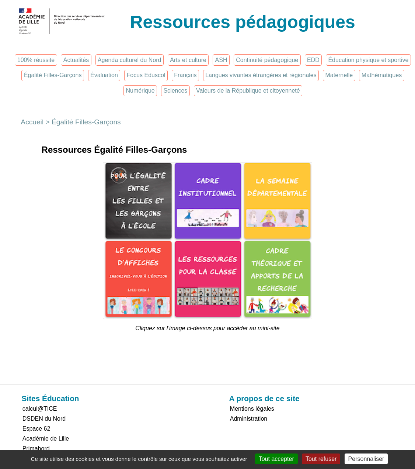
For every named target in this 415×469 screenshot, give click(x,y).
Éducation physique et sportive (368, 60)
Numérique (140, 90)
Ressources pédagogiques (242, 22)
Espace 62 (36, 428)
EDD (313, 60)
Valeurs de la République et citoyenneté (248, 90)
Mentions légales (252, 409)
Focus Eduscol (146, 75)
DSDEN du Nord (44, 418)
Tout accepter (276, 459)
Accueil (32, 122)
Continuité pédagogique (267, 60)
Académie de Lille (45, 438)
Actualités (76, 60)
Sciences (175, 90)
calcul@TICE (39, 409)
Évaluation (104, 75)
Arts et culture (188, 60)
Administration (248, 418)
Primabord (36, 448)
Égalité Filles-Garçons (53, 75)
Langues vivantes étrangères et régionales (261, 75)
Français (185, 75)
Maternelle (339, 75)
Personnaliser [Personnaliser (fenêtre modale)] (366, 459)
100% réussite (36, 60)
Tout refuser (321, 459)
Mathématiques (382, 75)
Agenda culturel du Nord (129, 60)
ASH (221, 60)
